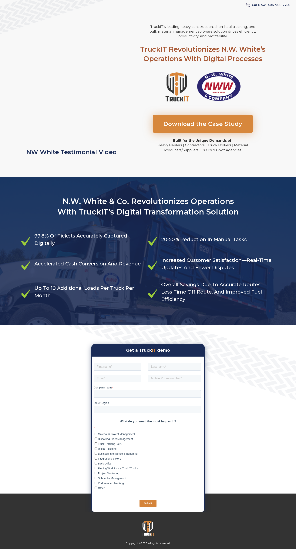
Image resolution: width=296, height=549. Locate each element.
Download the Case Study (202, 123)
